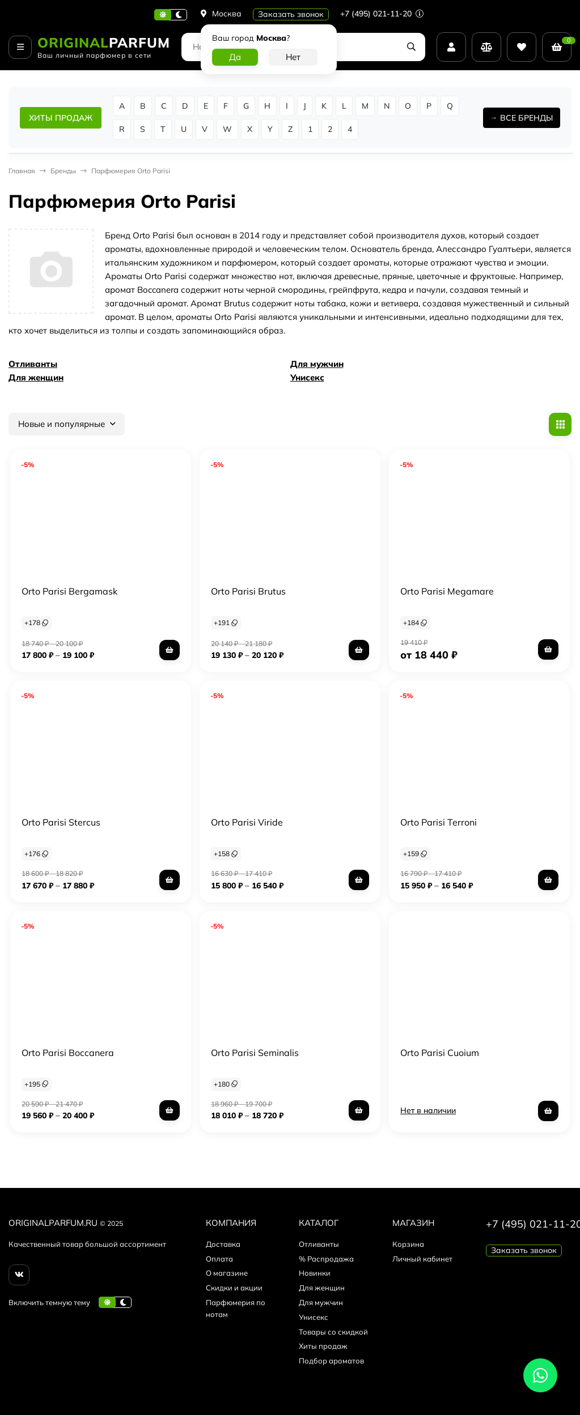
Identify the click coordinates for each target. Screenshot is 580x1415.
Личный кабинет (422, 1258)
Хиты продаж (323, 1345)
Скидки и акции (234, 1287)
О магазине (227, 1272)
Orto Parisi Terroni (438, 822)
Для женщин (36, 377)
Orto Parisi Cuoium (439, 1052)
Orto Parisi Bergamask (69, 591)
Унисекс (307, 377)
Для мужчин (317, 363)
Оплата (219, 1258)
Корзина (408, 1244)
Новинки (315, 1272)
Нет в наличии (428, 1110)
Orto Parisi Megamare (447, 591)
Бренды (63, 170)
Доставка (223, 1244)
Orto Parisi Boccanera (68, 1052)
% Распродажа (326, 1258)
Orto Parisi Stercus (61, 822)
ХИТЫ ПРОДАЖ (60, 118)
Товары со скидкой (333, 1331)
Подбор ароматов (331, 1360)
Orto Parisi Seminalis (255, 1052)
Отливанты (33, 363)
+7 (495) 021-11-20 (382, 13)
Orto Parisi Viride (247, 822)
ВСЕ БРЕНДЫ (526, 118)
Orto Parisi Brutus (248, 591)
